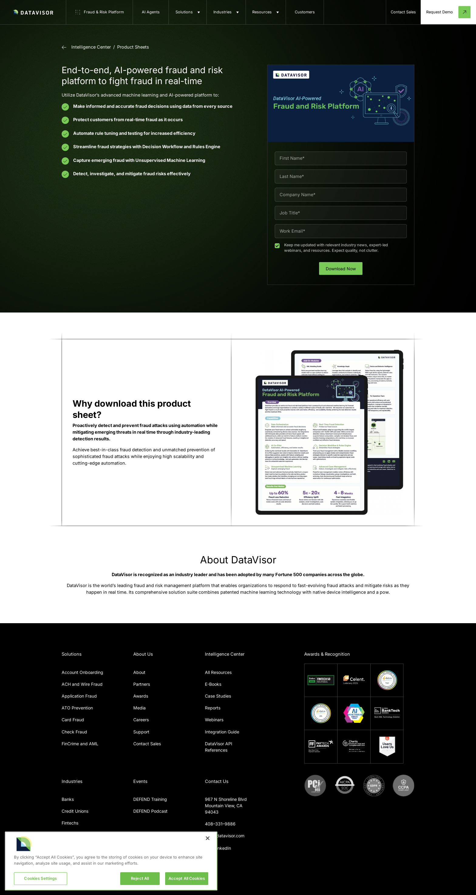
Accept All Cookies (186, 878)
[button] (187, 12)
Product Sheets (133, 47)
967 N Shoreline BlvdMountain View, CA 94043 (226, 806)
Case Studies (218, 696)
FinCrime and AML (80, 743)
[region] (111, 861)
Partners (141, 684)
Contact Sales (147, 743)
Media (139, 707)
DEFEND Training (150, 799)
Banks (68, 799)
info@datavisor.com (224, 835)
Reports (212, 707)
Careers (141, 719)
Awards (140, 696)
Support (141, 731)
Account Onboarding (82, 672)
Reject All (140, 878)
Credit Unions (75, 811)
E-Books (213, 684)
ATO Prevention (77, 707)
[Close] (207, 838)
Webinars (214, 719)
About (139, 672)
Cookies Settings (40, 878)
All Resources (218, 672)
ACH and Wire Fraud (82, 684)
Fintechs (70, 822)
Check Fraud (74, 731)
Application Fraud (79, 696)
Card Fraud (73, 719)
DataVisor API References (218, 747)
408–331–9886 (220, 823)
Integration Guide (222, 731)
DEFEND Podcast (150, 811)
